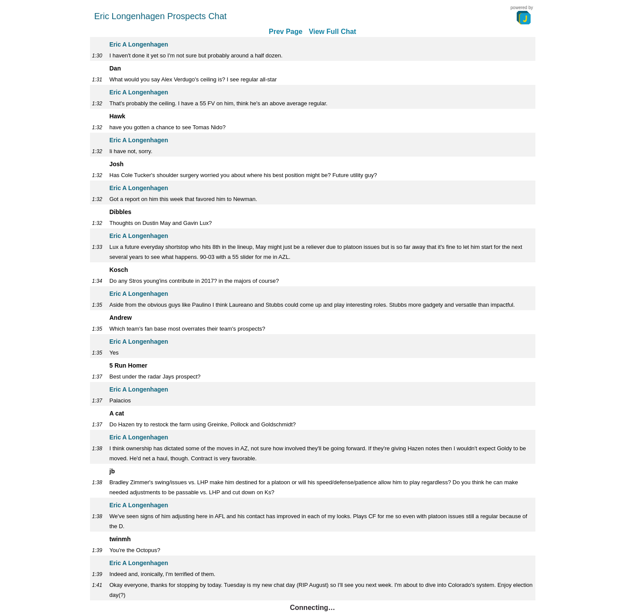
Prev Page (285, 31)
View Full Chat (332, 31)
